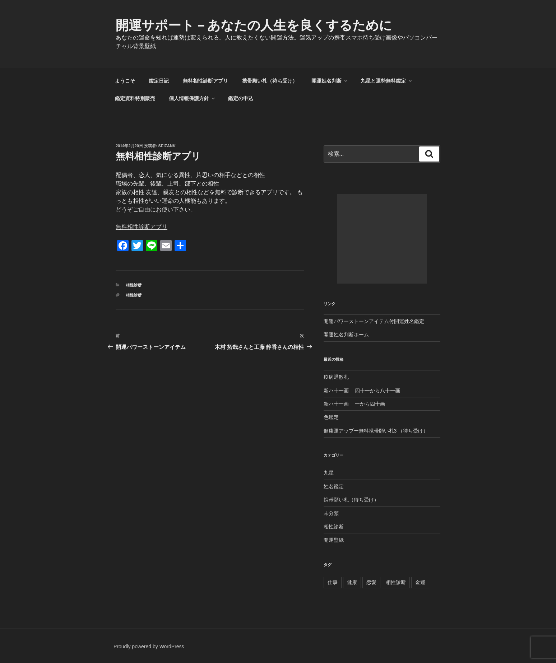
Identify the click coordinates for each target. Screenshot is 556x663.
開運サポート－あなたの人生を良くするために (254, 25)
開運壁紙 (334, 540)
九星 (329, 473)
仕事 (333, 582)
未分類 (331, 513)
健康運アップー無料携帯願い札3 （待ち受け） (376, 431)
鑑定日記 (159, 81)
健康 (352, 582)
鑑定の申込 (240, 98)
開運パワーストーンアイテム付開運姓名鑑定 (374, 321)
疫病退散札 (336, 377)
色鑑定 (331, 417)
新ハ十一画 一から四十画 (354, 404)
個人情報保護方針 (192, 98)
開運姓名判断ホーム (346, 334)
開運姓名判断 (329, 81)
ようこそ (125, 81)
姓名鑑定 (334, 486)
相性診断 (134, 285)
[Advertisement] (382, 239)
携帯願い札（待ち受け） (269, 81)
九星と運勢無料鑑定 (387, 81)
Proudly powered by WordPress (148, 646)
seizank (167, 146)
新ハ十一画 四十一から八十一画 (362, 390)
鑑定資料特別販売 (135, 98)
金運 (420, 582)
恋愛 (371, 582)
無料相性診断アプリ (205, 81)
